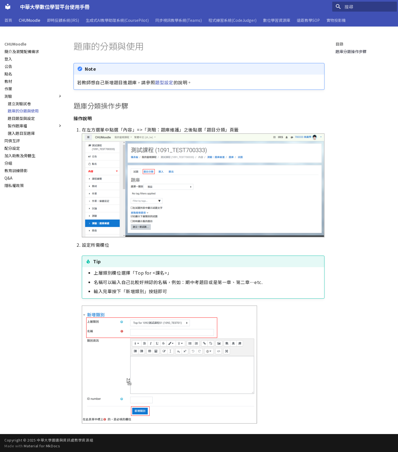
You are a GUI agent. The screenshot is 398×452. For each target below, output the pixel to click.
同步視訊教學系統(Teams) (178, 20)
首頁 (8, 20)
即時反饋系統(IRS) (63, 20)
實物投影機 (336, 20)
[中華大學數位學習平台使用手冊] (7, 6)
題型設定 (164, 82)
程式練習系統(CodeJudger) (232, 20)
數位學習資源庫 (276, 20)
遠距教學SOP (308, 20)
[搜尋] (364, 7)
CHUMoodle (29, 20)
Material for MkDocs (42, 445)
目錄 (339, 43)
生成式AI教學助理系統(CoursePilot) (117, 20)
